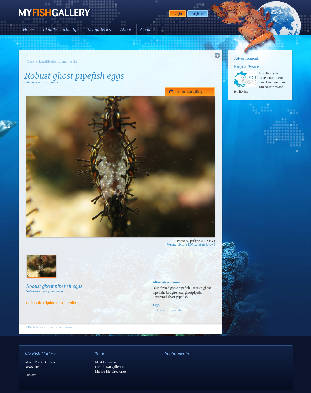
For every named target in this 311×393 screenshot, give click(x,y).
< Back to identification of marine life (50, 61)
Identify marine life (61, 29)
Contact (147, 29)
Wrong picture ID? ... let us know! (191, 244)
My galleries (99, 29)
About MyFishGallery (40, 362)
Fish (156, 310)
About (125, 29)
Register (197, 14)
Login (177, 14)
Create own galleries (109, 367)
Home (28, 29)
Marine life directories (110, 371)
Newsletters (33, 367)
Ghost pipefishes (172, 310)
